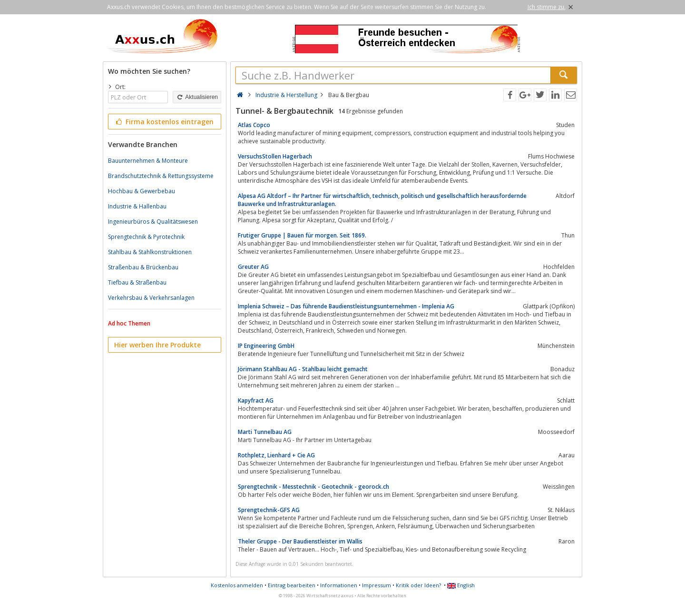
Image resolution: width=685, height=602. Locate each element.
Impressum (376, 585)
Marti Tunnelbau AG (265, 432)
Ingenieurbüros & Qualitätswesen (153, 221)
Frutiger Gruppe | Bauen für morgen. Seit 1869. (302, 235)
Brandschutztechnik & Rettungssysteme (161, 176)
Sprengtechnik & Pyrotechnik (146, 237)
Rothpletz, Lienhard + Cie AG (276, 455)
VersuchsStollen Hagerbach (275, 156)
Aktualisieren (197, 97)
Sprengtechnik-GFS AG (269, 510)
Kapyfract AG (256, 400)
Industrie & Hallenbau (137, 206)
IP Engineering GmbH (266, 346)
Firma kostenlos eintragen (164, 121)
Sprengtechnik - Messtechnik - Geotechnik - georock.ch (313, 487)
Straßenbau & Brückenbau (143, 267)
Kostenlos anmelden (237, 585)
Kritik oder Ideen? (418, 585)
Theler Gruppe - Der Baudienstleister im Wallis (300, 541)
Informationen (338, 585)
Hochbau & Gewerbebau (141, 191)
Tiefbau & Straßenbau (137, 282)
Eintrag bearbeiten (291, 585)
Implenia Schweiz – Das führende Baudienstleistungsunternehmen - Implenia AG (346, 306)
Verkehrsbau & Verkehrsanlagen (151, 298)
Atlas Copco (254, 125)
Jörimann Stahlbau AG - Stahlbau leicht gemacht (303, 369)
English (461, 585)
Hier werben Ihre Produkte (157, 344)
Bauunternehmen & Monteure (148, 161)
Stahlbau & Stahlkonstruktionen (150, 252)
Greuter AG (253, 267)
